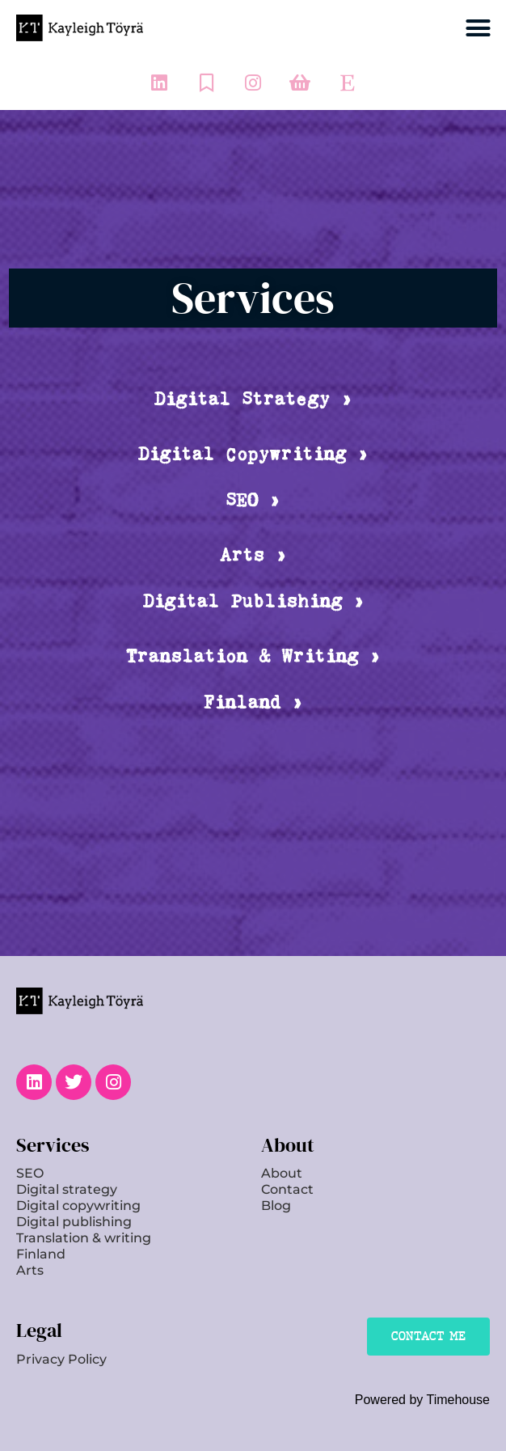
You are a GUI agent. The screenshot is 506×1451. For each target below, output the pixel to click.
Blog (276, 1205)
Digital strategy (66, 1189)
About (281, 1173)
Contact (287, 1189)
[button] (478, 28)
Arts (30, 1270)
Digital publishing (74, 1221)
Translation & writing (83, 1238)
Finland (40, 1254)
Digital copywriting (78, 1205)
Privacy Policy (61, 1359)
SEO (30, 1173)
